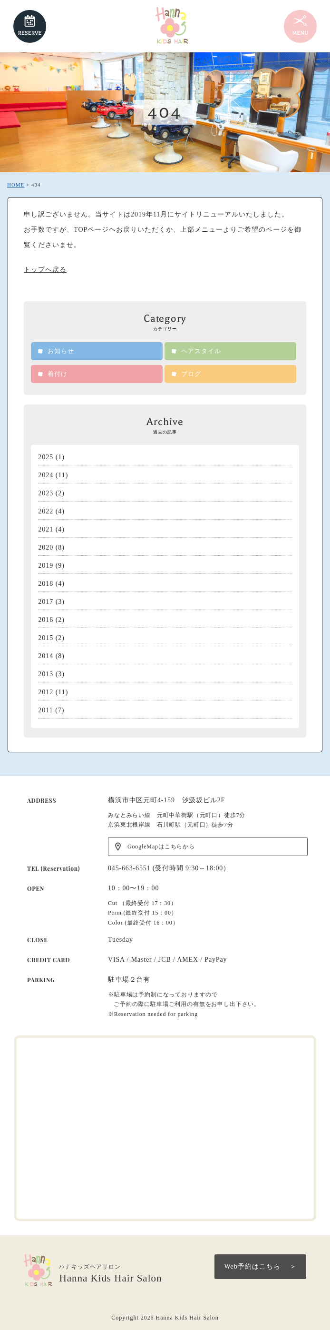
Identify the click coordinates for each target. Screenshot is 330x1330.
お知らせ (61, 351)
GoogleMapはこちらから (161, 846)
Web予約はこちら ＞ (260, 1266)
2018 (45, 583)
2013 (45, 674)
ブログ (191, 373)
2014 (45, 656)
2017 (45, 601)
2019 (45, 565)
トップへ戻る (45, 269)
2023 (45, 493)
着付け (58, 373)
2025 (45, 457)
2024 (45, 475)
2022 (45, 511)
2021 (45, 529)
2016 (45, 619)
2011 (45, 710)
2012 (45, 692)
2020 (45, 547)
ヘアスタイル (201, 351)
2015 (45, 637)
